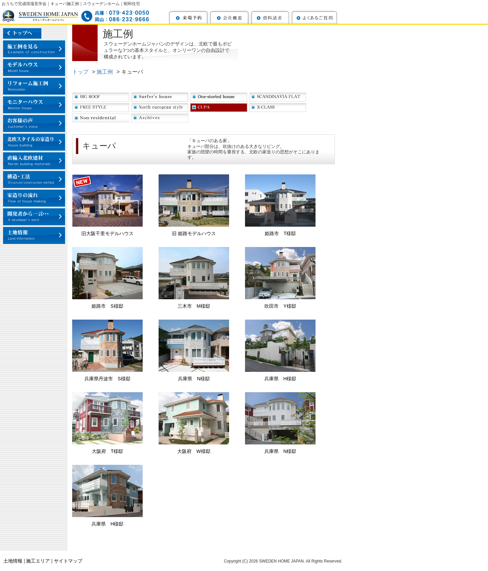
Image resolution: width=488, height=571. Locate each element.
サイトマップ (68, 561)
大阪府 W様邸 (193, 451)
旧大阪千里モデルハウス (107, 233)
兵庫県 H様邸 (280, 378)
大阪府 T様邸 (107, 451)
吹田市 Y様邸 (280, 306)
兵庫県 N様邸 (194, 378)
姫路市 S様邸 (107, 306)
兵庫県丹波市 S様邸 (107, 378)
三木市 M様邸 (194, 306)
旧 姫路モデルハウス (194, 233)
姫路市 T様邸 (280, 233)
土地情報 (12, 561)
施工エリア (38, 561)
